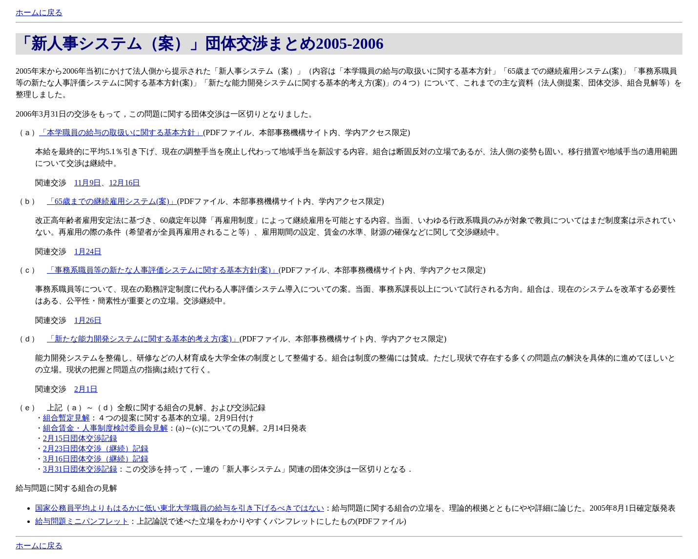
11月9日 (87, 183)
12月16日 (124, 183)
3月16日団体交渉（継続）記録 (95, 459)
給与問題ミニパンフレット (82, 521)
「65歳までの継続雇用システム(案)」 (112, 201)
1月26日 (88, 320)
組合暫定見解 (66, 418)
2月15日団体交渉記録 (80, 438)
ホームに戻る (39, 12)
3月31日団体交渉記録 (80, 469)
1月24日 (88, 251)
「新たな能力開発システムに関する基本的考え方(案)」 (143, 339)
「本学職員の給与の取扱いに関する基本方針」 (121, 132)
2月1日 (86, 389)
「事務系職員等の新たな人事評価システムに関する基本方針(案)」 (163, 270)
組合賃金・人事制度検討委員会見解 (105, 428)
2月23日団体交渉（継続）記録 (95, 448)
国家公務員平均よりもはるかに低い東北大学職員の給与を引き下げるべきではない (179, 508)
